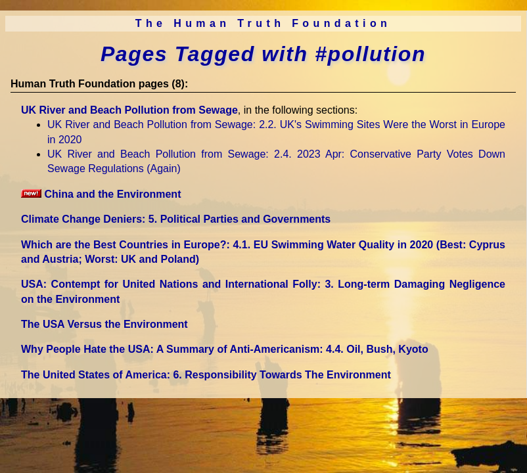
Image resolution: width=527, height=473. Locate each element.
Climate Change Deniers (176, 219)
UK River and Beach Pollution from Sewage (129, 110)
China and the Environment (101, 194)
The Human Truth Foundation (263, 23)
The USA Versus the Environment (104, 324)
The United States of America (206, 374)
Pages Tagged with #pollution (263, 54)
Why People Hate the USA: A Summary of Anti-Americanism (224, 349)
